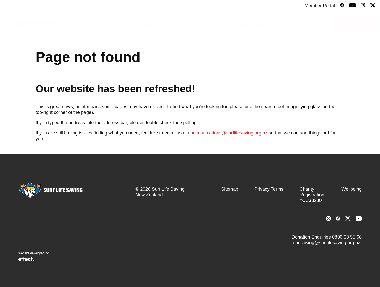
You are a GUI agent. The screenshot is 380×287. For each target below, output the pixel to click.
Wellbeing (351, 189)
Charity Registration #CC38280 (311, 195)
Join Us (171, 24)
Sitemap (229, 189)
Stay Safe (112, 24)
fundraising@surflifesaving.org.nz (326, 242)
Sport (225, 24)
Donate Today (354, 24)
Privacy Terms (268, 189)
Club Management (259, 24)
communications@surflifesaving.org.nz (227, 133)
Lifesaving (199, 24)
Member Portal (320, 5)
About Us (82, 24)
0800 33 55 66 (347, 237)
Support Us (143, 24)
